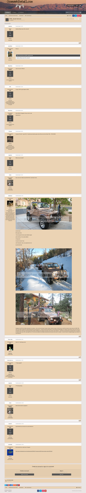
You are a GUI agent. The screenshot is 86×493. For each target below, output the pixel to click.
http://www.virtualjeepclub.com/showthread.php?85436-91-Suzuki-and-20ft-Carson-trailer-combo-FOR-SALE (34, 451)
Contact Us (9, 491)
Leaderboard (21, 12)
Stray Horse (10, 65)
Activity (14, 12)
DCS (10, 86)
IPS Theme (6, 490)
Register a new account (24, 474)
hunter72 (10, 423)
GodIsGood (10, 195)
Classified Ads (22, 20)
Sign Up (77, 5)
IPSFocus (10, 490)
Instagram (78, 16)
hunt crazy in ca (10, 360)
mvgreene (11, 20)
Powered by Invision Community (76, 490)
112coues (10, 131)
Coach (10, 402)
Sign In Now (61, 474)
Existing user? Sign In (71, 5)
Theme (6, 491)
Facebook (73, 16)
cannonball (10, 444)
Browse (8, 12)
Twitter (76, 16)
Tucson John (10, 339)
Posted (19, 26)
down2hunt (10, 46)
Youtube (80, 16)
